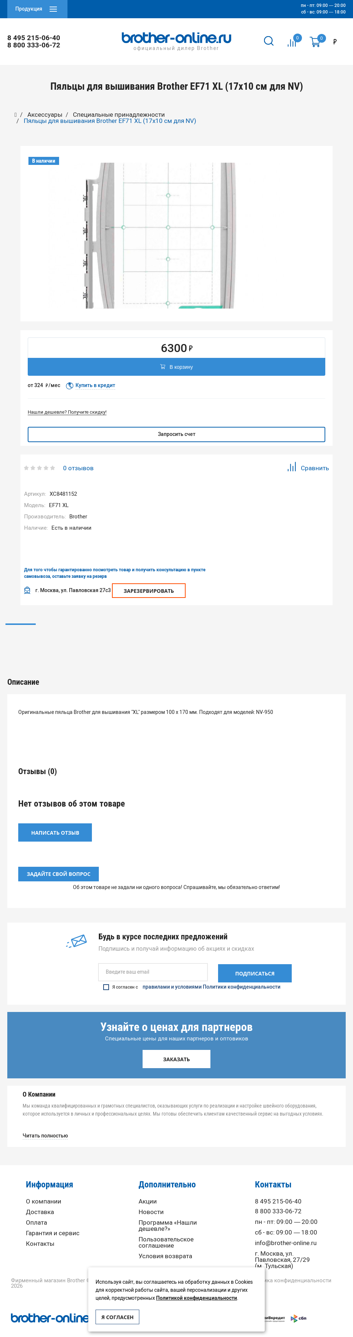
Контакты (40, 1233)
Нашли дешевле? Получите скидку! (67, 412)
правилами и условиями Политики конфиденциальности (211, 977)
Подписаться (255, 963)
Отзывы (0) (176, 634)
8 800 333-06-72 (34, 45)
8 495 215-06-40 (34, 38)
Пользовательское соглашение (166, 1232)
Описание (62, 634)
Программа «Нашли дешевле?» (168, 1215)
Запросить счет (176, 434)
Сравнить (308, 468)
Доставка (40, 1202)
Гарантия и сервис (52, 1223)
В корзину (176, 367)
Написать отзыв (55, 823)
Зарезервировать (149, 590)
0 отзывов (78, 468)
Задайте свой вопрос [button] (59, 864)
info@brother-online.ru (286, 1233)
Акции (148, 1191)
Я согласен (117, 1317)
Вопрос (291, 634)
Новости (151, 1202)
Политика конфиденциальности (289, 1270)
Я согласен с (191, 977)
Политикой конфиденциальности (196, 1298)
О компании (43, 1191)
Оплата (36, 1212)
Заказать (176, 1049)
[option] (166, 236)
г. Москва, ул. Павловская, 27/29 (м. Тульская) (282, 1249)
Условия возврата (165, 1246)
